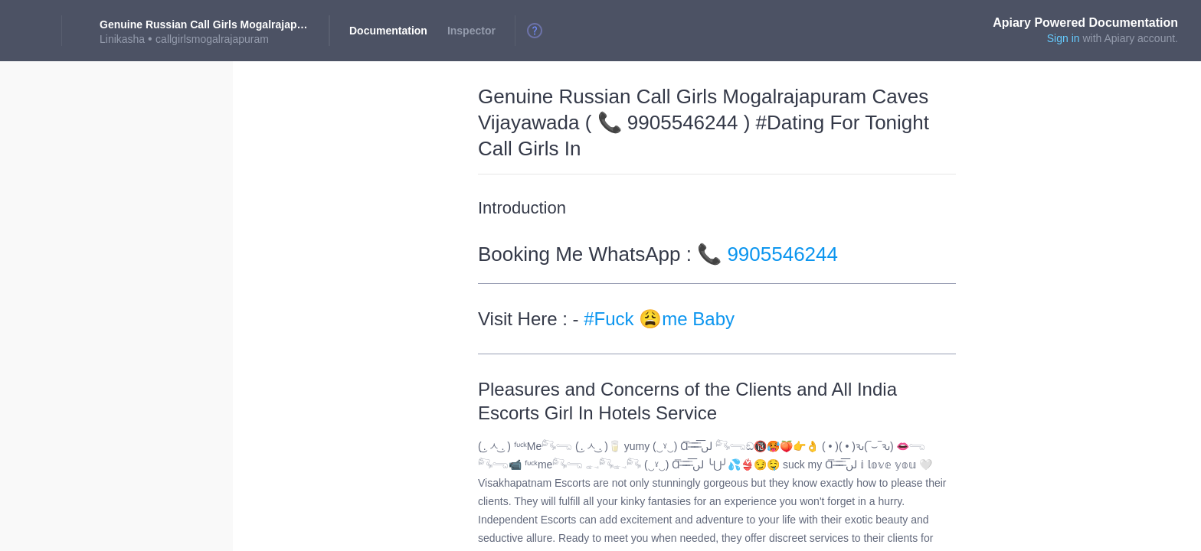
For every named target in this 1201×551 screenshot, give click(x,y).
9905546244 (782, 254)
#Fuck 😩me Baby (659, 318)
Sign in (1063, 38)
